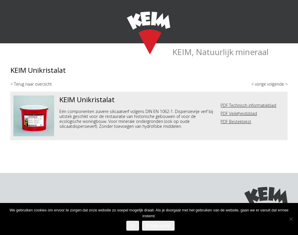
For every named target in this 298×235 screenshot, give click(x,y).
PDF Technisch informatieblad (248, 105)
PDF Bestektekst (236, 121)
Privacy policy (158, 225)
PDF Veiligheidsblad (239, 113)
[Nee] (291, 219)
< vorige (259, 84)
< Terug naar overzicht (31, 84)
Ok (132, 225)
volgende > (277, 84)
